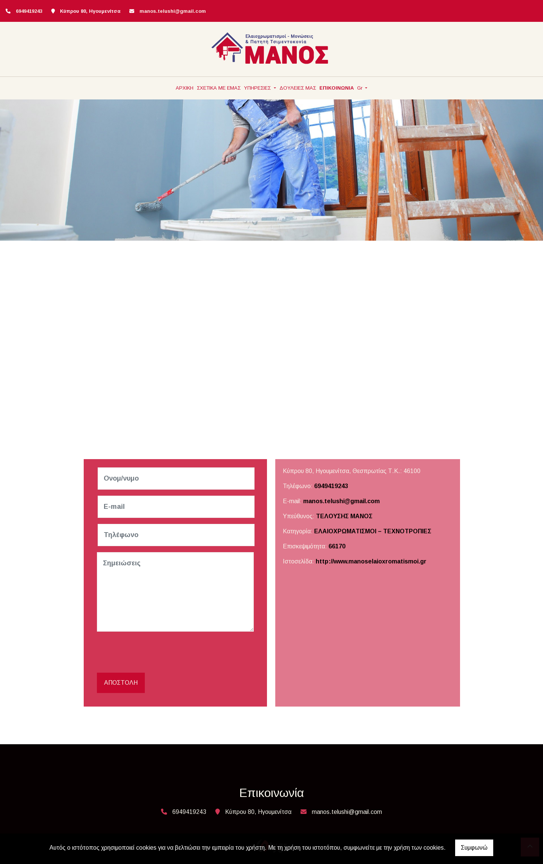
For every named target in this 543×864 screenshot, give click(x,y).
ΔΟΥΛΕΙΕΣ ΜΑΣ (297, 88)
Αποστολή (121, 682)
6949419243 (331, 486)
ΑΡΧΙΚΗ (184, 88)
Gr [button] (360, 88)
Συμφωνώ (474, 847)
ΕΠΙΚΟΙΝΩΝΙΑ (336, 88)
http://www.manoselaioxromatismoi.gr (371, 561)
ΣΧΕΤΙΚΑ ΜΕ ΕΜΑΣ (219, 88)
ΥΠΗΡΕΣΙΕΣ (258, 88)
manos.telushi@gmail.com (173, 11)
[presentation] (155, 652)
